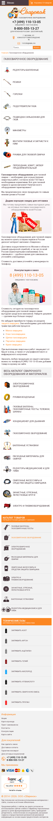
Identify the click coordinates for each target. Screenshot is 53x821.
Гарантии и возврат (10, 751)
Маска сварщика (14, 330)
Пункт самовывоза (9, 725)
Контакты (5, 728)
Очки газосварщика (15, 334)
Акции (4, 718)
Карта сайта (6, 734)
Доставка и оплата (9, 747)
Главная (4, 53)
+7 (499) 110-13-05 (26, 22)
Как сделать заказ (9, 744)
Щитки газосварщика (16, 337)
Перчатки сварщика (15, 341)
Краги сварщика (14, 344)
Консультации (7, 731)
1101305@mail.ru (28, 43)
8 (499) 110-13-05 (27, 275)
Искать (37, 47)
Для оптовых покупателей (12, 754)
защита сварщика (10, 323)
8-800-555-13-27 (26, 29)
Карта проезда (7, 722)
